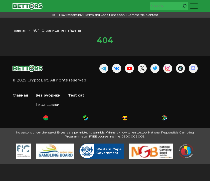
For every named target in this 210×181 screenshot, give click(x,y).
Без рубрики (48, 95)
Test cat (76, 95)
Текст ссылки (47, 104)
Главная (20, 95)
